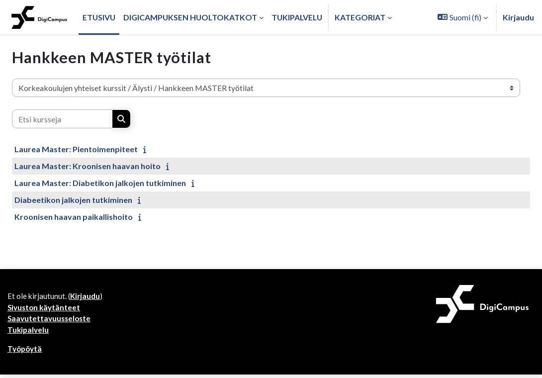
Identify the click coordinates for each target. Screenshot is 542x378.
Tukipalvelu (28, 332)
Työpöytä (25, 352)
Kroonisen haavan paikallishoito (73, 216)
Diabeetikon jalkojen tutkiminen (73, 199)
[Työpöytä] (39, 17)
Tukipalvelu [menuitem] (296, 17)
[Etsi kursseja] (62, 118)
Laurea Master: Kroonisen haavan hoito (87, 166)
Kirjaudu (518, 17)
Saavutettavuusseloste (50, 320)
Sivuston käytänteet (44, 308)
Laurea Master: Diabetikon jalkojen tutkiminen (100, 183)
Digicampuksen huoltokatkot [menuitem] (190, 17)
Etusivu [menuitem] (99, 17)
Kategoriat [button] (360, 17)
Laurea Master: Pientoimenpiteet (76, 149)
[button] (462, 17)
